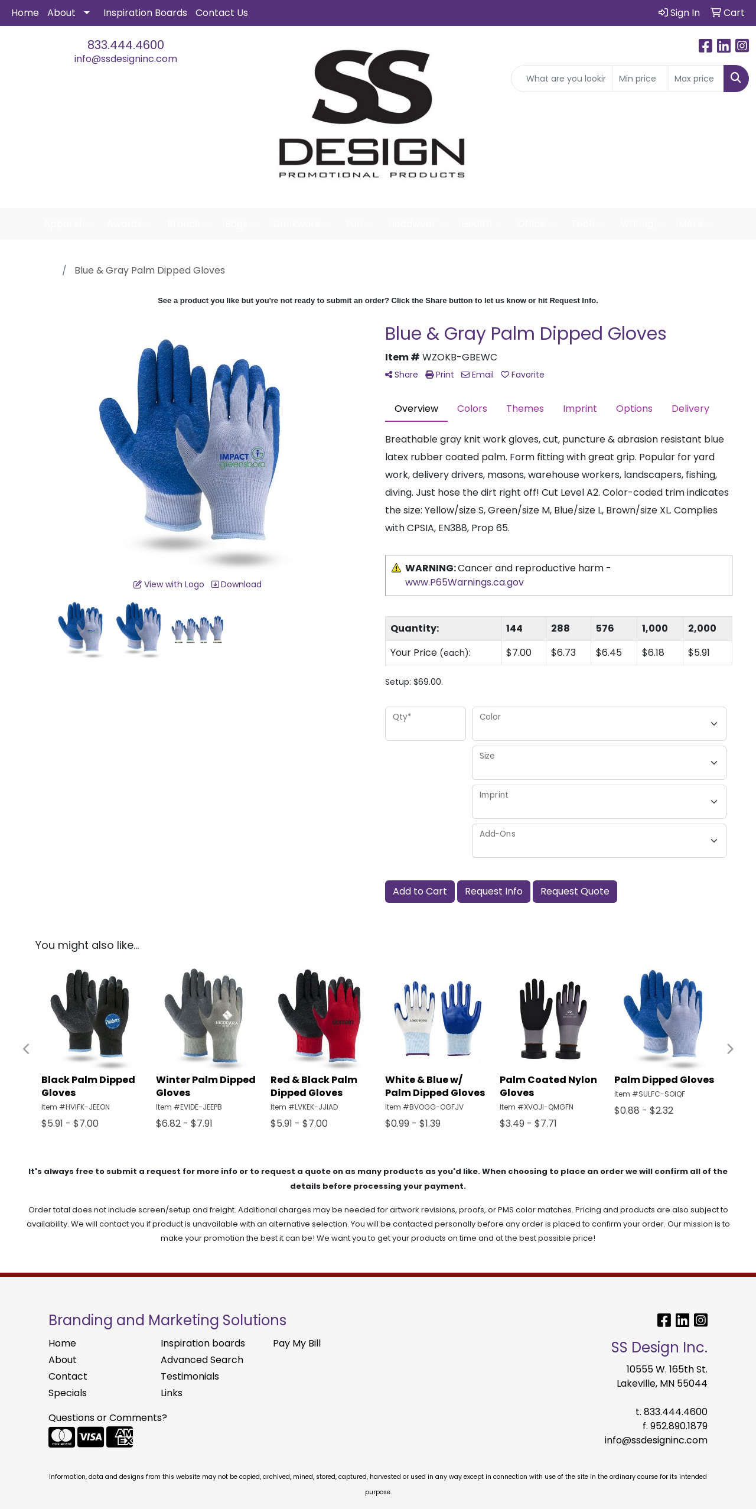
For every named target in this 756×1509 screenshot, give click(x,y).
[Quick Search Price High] (696, 78)
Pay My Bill (297, 1343)
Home (25, 12)
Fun (359, 224)
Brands (188, 224)
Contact (67, 1376)
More (696, 224)
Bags (241, 224)
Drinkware (302, 224)
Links (172, 1393)
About (61, 12)
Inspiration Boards (145, 12)
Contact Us (221, 12)
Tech (588, 224)
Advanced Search (202, 1360)
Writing (641, 224)
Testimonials (190, 1376)
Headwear (417, 224)
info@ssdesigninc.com (125, 59)
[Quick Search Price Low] (640, 78)
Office (536, 224)
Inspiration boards (203, 1343)
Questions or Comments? (107, 1418)
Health (481, 224)
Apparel (68, 224)
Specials (67, 1393)
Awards (129, 224)
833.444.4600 (125, 45)
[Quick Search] (562, 78)
